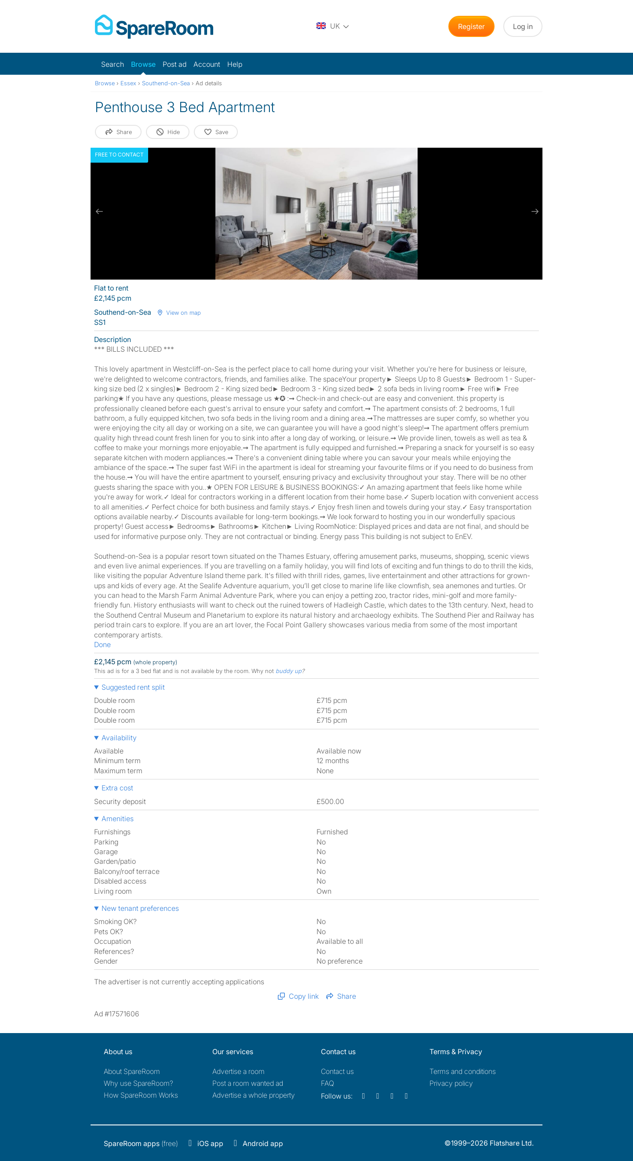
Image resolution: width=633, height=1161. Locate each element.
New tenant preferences (140, 908)
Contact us (337, 1071)
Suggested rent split (133, 687)
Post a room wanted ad (247, 1083)
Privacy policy (451, 1083)
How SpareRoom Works (141, 1095)
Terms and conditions (462, 1071)
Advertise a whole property (253, 1095)
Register (471, 26)
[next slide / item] (533, 211)
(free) (141, 1143)
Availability (119, 737)
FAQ (327, 1083)
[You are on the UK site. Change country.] (333, 26)
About (132, 1071)
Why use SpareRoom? (138, 1083)
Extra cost (117, 787)
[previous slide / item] (99, 211)
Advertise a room (238, 1071)
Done (102, 644)
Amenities (118, 818)
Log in (523, 26)
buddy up (289, 670)
